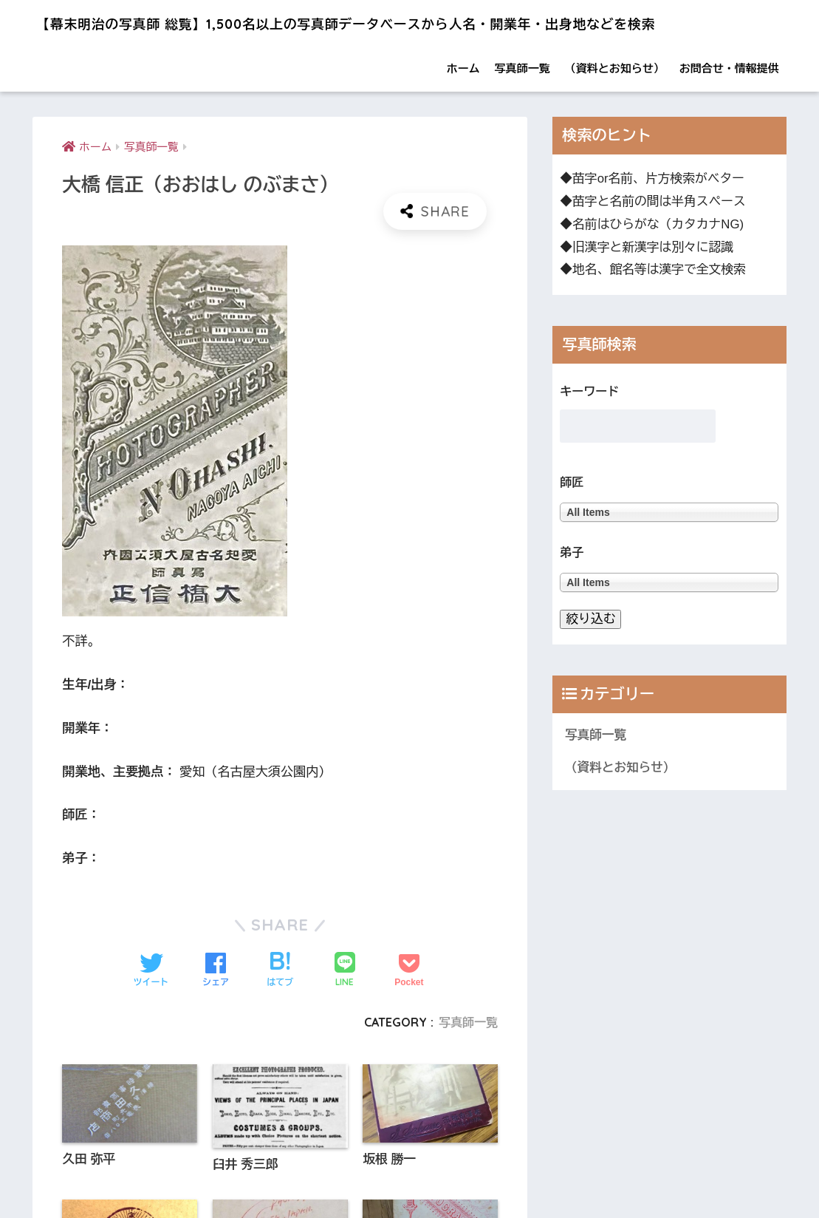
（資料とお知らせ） (615, 104)
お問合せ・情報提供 (729, 104)
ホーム (463, 104)
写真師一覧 (522, 104)
